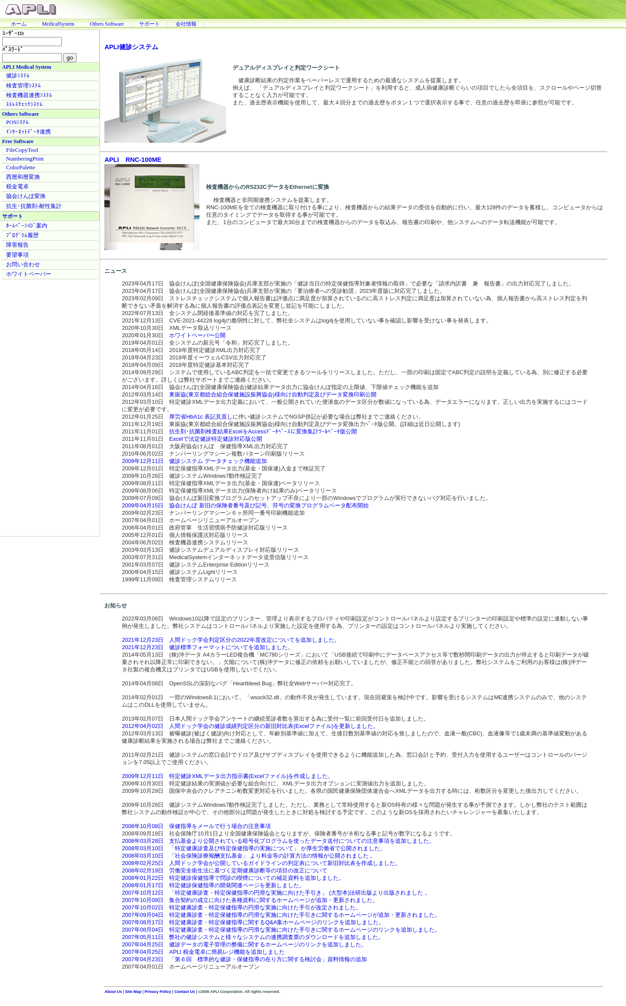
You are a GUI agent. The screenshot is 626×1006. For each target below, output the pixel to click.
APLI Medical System (26, 67)
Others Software (106, 24)
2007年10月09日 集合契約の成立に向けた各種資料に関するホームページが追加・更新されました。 (250, 900)
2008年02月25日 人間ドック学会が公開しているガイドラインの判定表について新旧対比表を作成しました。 (261, 863)
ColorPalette (20, 167)
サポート (149, 24)
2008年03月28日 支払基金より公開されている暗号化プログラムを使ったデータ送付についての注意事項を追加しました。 (278, 841)
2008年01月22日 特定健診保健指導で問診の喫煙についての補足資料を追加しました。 (233, 878)
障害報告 (17, 244)
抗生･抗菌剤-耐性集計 (34, 206)
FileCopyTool (22, 150)
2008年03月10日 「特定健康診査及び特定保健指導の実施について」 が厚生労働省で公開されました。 (254, 848)
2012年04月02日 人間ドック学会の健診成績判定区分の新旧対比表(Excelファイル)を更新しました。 (250, 726)
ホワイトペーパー (28, 274)
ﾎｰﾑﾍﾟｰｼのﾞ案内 (26, 225)
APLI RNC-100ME (132, 159)
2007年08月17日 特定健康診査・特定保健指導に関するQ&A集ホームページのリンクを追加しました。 (253, 922)
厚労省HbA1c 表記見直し (201, 416)
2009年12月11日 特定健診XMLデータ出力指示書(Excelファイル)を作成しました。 (227, 776)
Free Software (17, 141)
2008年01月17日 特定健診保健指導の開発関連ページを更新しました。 (213, 885)
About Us (113, 991)
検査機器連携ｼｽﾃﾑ (29, 95)
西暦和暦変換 (23, 177)
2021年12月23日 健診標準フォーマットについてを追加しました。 (207, 647)
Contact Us (184, 991)
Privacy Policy (158, 991)
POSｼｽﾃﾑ (17, 122)
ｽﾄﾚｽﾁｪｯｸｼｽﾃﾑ (24, 104)
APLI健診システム (131, 47)
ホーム (19, 24)
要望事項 (17, 255)
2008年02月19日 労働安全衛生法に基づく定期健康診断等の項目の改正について (224, 870)
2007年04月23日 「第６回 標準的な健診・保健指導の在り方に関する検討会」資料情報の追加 (244, 959)
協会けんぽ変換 (26, 196)
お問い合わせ (23, 264)
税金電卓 (17, 186)
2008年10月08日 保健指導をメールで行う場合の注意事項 (196, 826)
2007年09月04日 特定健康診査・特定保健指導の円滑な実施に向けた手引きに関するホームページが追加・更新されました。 (281, 915)
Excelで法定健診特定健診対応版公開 (215, 439)
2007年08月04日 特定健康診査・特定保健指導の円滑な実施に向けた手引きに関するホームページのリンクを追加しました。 (281, 929)
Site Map (133, 991)
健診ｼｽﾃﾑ (18, 75)
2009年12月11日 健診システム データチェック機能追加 (194, 461)
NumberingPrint (25, 158)
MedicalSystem (58, 24)
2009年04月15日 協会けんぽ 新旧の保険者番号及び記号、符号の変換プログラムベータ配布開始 (245, 505)
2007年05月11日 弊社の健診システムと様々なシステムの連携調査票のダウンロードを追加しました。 (253, 937)
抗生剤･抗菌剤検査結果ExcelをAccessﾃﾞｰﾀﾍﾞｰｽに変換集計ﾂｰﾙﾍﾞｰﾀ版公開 (263, 431)
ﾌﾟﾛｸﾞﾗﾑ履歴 (22, 235)
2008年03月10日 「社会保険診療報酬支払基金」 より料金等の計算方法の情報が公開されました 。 (249, 855)
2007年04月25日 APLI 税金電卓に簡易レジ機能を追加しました (203, 952)
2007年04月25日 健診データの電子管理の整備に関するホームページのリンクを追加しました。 (244, 944)
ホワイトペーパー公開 (197, 335)
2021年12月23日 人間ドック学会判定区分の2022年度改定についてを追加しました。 (231, 640)
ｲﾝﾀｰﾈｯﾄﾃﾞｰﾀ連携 (28, 131)
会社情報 (186, 24)
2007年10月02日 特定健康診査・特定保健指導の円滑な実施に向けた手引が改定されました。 (241, 907)
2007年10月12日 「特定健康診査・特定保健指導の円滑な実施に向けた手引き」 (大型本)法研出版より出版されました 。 (276, 892)
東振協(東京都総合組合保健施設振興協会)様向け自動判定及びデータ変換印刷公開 (272, 394)
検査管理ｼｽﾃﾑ (23, 85)
